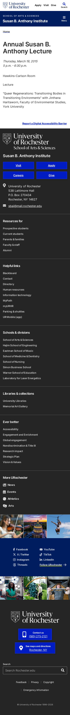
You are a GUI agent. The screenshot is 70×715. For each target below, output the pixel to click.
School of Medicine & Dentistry (21, 356)
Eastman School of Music (18, 350)
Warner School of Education (19, 372)
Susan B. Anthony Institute (25, 21)
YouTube (47, 549)
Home (6, 31)
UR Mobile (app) (12, 317)
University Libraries (14, 401)
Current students (13, 234)
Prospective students (15, 228)
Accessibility (10, 429)
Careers (18, 175)
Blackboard (10, 273)
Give (53, 5)
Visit (46, 5)
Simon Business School (17, 367)
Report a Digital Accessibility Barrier (44, 123)
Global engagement (14, 440)
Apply (38, 5)
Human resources (13, 289)
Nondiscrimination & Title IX (19, 445)
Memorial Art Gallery (15, 406)
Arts (8, 506)
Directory (8, 284)
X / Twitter (21, 554)
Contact (7, 278)
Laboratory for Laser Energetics (22, 378)
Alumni (7, 250)
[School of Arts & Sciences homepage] (29, 141)
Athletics (11, 499)
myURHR (8, 306)
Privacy (35, 682)
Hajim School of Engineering (20, 345)
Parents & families (13, 239)
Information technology (17, 295)
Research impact (13, 451)
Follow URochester (53, 564)
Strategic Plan (11, 456)
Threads (20, 564)
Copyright (48, 682)
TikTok (45, 554)
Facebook (20, 549)
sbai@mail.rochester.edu (25, 206)
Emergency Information (36, 690)
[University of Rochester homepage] (16, 5)
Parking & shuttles (14, 311)
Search (6, 664)
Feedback (21, 682)
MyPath (7, 300)
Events (9, 492)
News (9, 485)
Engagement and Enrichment (20, 434)
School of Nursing (13, 361)
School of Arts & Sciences (21, 16)
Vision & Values (12, 462)
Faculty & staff (11, 244)
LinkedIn (47, 559)
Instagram (21, 559)
